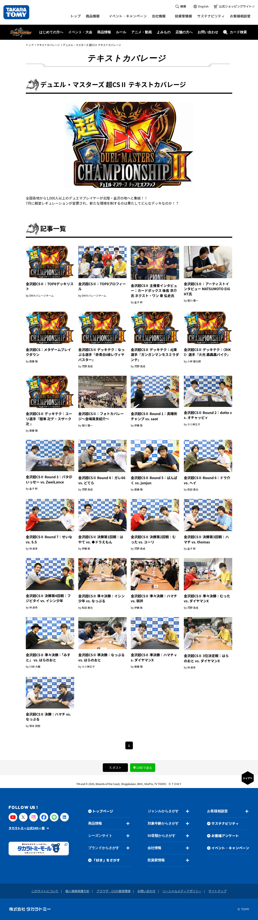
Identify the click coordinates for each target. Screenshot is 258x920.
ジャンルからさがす (163, 811)
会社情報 (154, 848)
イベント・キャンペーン (230, 848)
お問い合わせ (208, 32)
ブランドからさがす (103, 848)
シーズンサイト (100, 835)
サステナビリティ (225, 823)
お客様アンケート (225, 835)
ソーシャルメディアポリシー (181, 891)
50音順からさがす (161, 835)
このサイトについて (44, 891)
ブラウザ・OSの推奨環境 (113, 891)
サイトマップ (217, 891)
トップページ (102, 811)
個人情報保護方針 (77, 891)
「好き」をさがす (106, 860)
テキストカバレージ (48, 45)
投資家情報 (156, 860)
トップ (30, 45)
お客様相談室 (217, 811)
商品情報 (95, 823)
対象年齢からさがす (163, 823)
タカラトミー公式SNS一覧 (27, 828)
